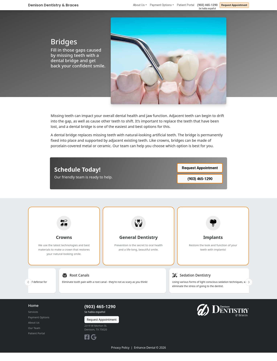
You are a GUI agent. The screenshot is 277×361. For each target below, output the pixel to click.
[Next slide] (248, 286)
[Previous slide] (28, 286)
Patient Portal (185, 5)
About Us (139, 5)
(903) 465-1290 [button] (200, 179)
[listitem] (59, 285)
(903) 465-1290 (207, 5)
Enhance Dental (144, 356)
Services (33, 320)
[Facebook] (87, 346)
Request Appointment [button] (234, 5)
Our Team (34, 336)
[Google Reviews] (94, 346)
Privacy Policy (120, 356)
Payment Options (161, 5)
